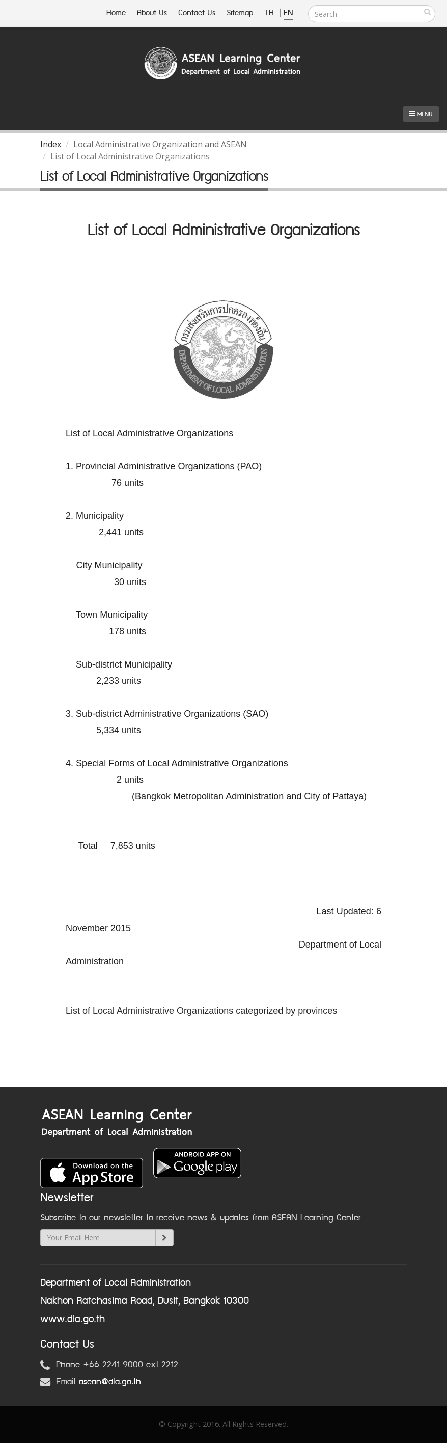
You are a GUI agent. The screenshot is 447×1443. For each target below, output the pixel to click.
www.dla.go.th (72, 1319)
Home (116, 13)
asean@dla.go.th (110, 1382)
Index (50, 144)
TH (270, 13)
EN (288, 13)
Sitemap (240, 13)
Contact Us (196, 13)
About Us (152, 13)
